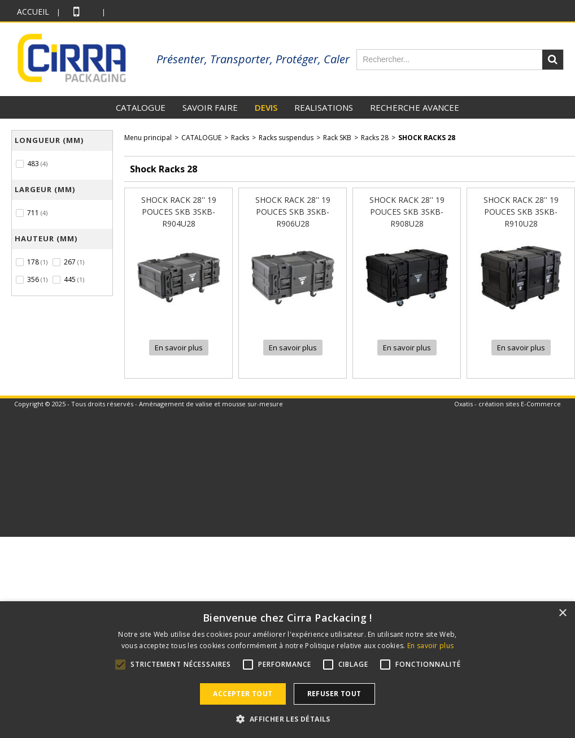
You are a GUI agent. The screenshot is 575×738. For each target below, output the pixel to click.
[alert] (287, 669)
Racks (240, 137)
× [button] (562, 613)
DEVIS (266, 107)
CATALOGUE (140, 107)
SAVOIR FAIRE (210, 107)
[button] (287, 718)
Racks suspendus (286, 137)
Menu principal (148, 137)
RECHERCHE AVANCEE (414, 107)
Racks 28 (375, 137)
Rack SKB (337, 137)
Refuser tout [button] (334, 693)
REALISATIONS (323, 107)
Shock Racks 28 (426, 137)
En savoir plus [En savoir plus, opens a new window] (430, 645)
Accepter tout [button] (242, 693)
